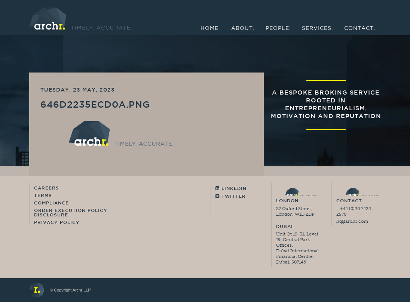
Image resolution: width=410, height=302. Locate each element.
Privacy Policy (57, 223)
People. (278, 28)
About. (242, 28)
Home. (210, 28)
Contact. (359, 28)
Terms (43, 196)
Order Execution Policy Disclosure (70, 213)
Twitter (230, 196)
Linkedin (231, 188)
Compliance (51, 203)
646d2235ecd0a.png (95, 105)
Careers (46, 188)
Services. (317, 28)
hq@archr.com (352, 221)
